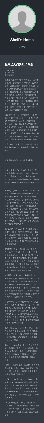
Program (10, 75)
